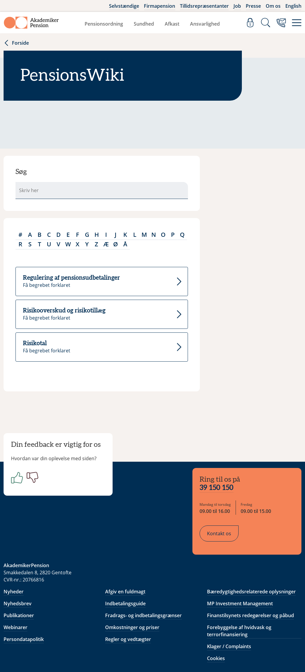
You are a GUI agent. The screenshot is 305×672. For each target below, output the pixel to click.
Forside (16, 42)
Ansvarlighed (205, 24)
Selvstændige (124, 6)
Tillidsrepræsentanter (204, 6)
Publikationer (19, 578)
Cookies (216, 620)
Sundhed (144, 24)
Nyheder (14, 554)
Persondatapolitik (24, 601)
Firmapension (159, 6)
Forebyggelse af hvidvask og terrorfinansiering (239, 593)
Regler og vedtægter (128, 601)
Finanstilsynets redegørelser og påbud (250, 578)
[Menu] (296, 22)
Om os (273, 6)
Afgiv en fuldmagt (125, 554)
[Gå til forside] (31, 23)
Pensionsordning (104, 24)
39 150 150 (221, 452)
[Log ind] (250, 22)
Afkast (172, 24)
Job (237, 6)
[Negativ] (36, 482)
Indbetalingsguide (125, 566)
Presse (253, 6)
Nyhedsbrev (18, 566)
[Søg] (265, 22)
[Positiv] (20, 482)
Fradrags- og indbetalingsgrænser (143, 578)
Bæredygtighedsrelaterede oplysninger (251, 554)
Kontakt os (224, 498)
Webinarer (15, 590)
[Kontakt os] (281, 22)
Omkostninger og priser (132, 590)
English (293, 6)
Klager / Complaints (229, 609)
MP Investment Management (240, 566)
